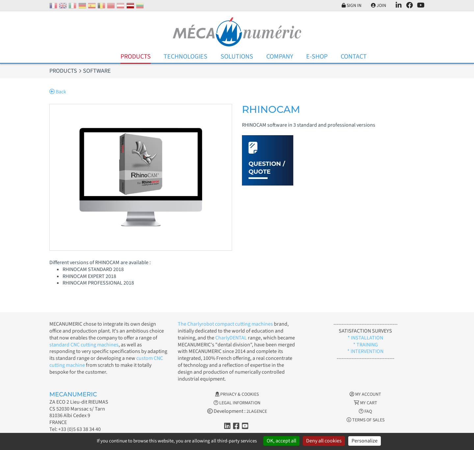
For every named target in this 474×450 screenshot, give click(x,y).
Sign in (351, 5)
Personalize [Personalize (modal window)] (365, 440)
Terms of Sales (365, 420)
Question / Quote (267, 167)
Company (279, 56)
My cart (365, 403)
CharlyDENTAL (231, 337)
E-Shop (317, 56)
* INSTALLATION (365, 337)
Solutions (237, 56)
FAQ (365, 411)
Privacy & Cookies (237, 394)
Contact (354, 56)
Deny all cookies (324, 440)
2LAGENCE (257, 411)
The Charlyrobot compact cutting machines (225, 324)
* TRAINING (365, 344)
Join (378, 5)
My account (365, 394)
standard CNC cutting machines (83, 344)
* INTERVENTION (365, 351)
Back (57, 91)
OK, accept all (281, 440)
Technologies (185, 56)
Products (135, 56)
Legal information (237, 403)
